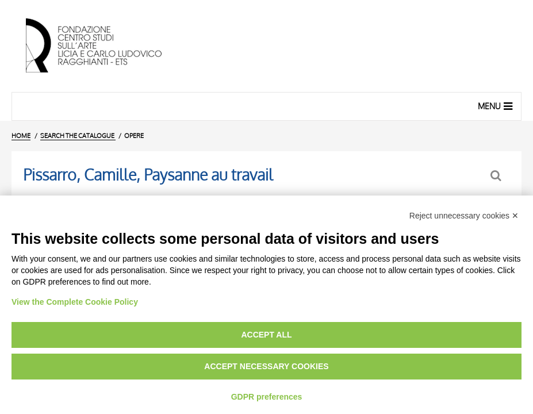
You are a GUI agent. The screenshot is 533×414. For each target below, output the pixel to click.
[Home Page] (103, 46)
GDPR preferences (266, 396)
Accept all (266, 334)
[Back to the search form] (497, 176)
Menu (496, 105)
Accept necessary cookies (266, 366)
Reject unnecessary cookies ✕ (464, 215)
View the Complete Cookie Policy (74, 301)
